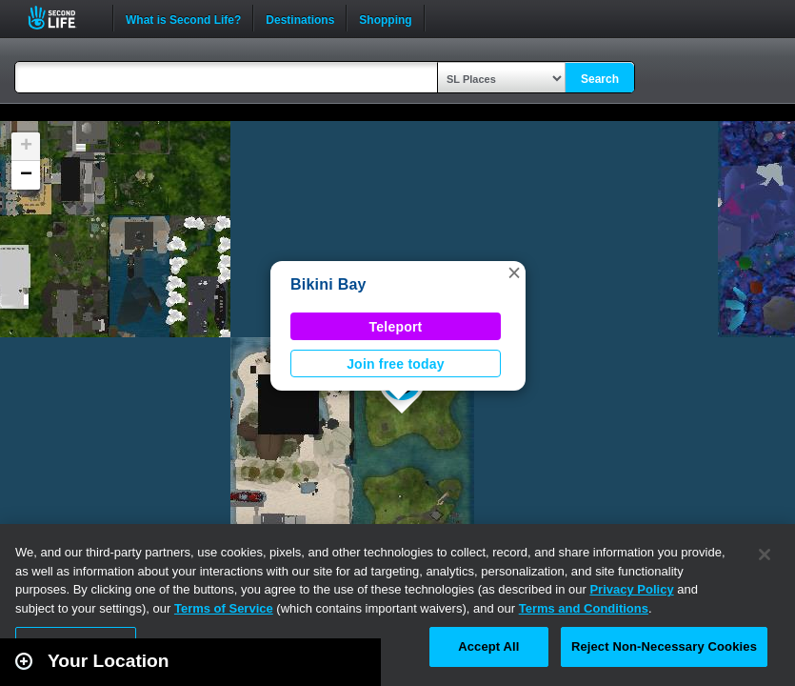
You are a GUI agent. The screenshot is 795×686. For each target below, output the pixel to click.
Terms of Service (223, 608)
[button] (514, 272)
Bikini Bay (328, 284)
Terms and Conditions (583, 608)
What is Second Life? (183, 18)
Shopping (385, 18)
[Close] (764, 554)
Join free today (396, 364)
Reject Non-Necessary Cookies (664, 646)
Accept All (488, 646)
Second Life (62, 17)
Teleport (396, 326)
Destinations (300, 18)
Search (600, 79)
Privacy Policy (631, 589)
